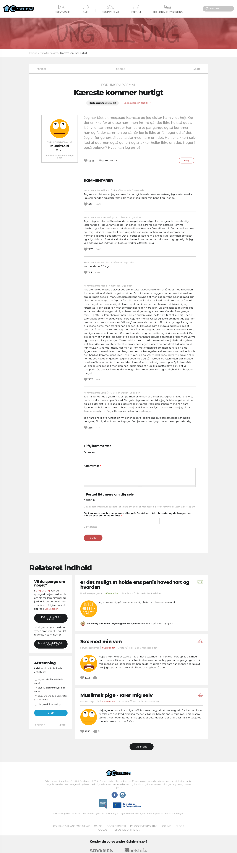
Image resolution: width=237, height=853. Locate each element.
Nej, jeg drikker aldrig (49, 704)
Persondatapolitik (143, 826)
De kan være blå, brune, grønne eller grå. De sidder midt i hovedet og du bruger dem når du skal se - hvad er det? (138, 514)
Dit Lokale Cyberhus (168, 9)
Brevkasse (62, 9)
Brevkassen (51, 608)
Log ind (166, 826)
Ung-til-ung (43, 590)
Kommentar (92, 466)
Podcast (103, 829)
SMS (85, 9)
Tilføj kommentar (109, 160)
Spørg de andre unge (51, 618)
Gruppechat (110, 9)
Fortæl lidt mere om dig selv (110, 494)
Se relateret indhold (137, 103)
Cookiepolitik (116, 826)
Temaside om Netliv (126, 829)
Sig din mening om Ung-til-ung (50, 644)
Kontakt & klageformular (71, 826)
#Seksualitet (112, 593)
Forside (33, 53)
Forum (136, 9)
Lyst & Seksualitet (48, 53)
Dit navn (89, 452)
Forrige (41, 69)
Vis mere (142, 746)
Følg (186, 160)
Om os (98, 826)
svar (98, 204)
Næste (196, 69)
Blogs (179, 826)
